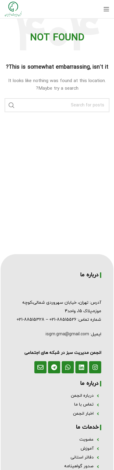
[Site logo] (13, 9)
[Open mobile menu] (106, 9)
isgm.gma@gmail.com (67, 334)
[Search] (57, 105)
